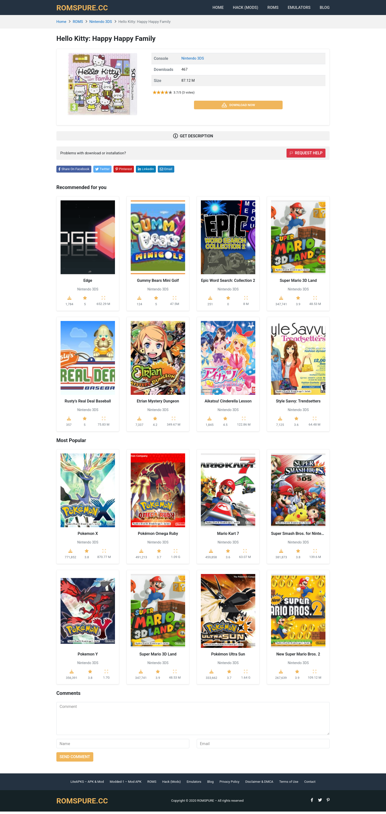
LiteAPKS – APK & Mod (87, 784)
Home (207, 8)
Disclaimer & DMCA (259, 784)
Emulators (296, 8)
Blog (325, 8)
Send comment (75, 759)
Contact (310, 784)
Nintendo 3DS (100, 24)
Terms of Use (288, 784)
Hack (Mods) (171, 784)
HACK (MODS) (237, 8)
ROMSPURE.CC (83, 9)
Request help (306, 155)
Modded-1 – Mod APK (126, 784)
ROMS (267, 8)
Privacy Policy (230, 784)
